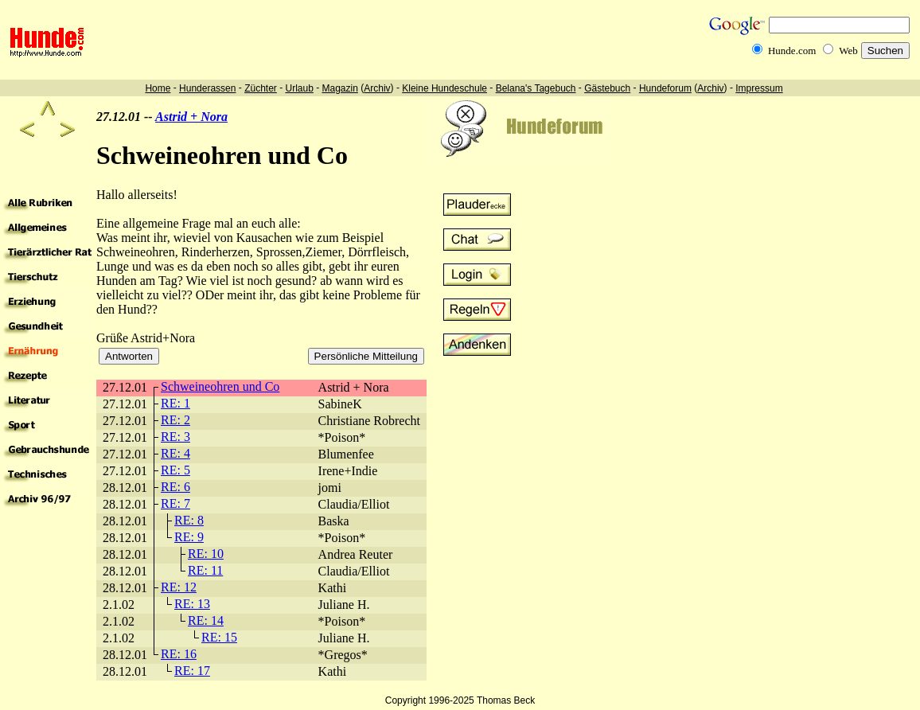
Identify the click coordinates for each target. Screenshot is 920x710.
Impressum (758, 88)
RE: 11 (205, 570)
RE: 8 (189, 520)
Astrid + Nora (191, 116)
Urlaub (299, 88)
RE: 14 (206, 620)
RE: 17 (192, 670)
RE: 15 (219, 637)
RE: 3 (175, 436)
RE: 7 (175, 503)
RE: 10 (206, 553)
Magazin (340, 88)
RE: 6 (175, 486)
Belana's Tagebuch (536, 88)
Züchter (260, 88)
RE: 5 (175, 470)
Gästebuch (607, 88)
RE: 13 (192, 604)
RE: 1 (175, 403)
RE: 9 (189, 537)
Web (848, 51)
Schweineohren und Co (220, 386)
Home (157, 88)
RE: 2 (175, 420)
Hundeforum (665, 88)
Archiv (377, 88)
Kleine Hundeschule (444, 88)
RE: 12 (179, 587)
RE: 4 (175, 453)
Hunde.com (792, 51)
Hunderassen (207, 88)
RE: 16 (179, 654)
